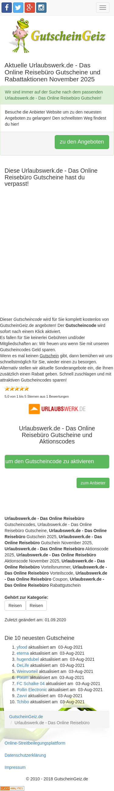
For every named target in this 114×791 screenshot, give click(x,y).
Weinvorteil (27, 671)
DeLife (23, 665)
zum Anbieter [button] (93, 482)
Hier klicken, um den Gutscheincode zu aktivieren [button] (50, 461)
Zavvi (22, 695)
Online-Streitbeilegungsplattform (35, 743)
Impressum (15, 767)
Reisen (15, 605)
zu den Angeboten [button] (82, 142)
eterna (23, 653)
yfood (22, 647)
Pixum (23, 677)
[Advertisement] (57, 259)
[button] (57, 408)
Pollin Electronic (32, 689)
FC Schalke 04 (31, 683)
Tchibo (23, 701)
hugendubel (28, 659)
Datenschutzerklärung (25, 755)
